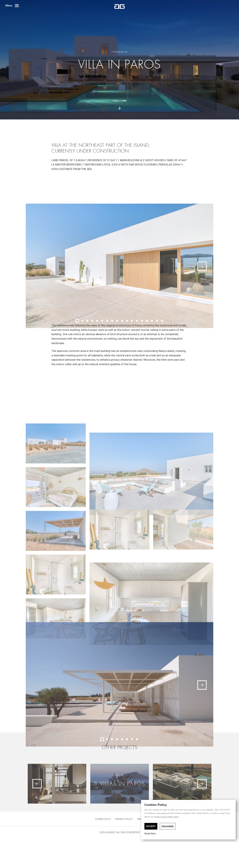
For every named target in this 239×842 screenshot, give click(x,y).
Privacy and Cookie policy (166, 816)
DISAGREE (168, 826)
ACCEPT (151, 826)
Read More (150, 833)
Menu (12, 5)
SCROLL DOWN (119, 104)
